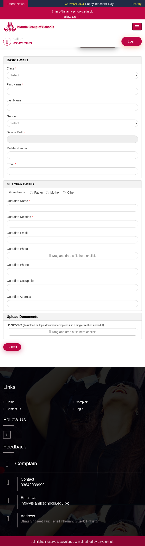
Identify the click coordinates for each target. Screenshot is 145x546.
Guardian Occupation (21, 280)
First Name (14, 84)
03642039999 (33, 485)
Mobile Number (17, 148)
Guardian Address (19, 296)
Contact (27, 479)
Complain (82, 402)
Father (36, 192)
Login (131, 41)
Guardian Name (17, 201)
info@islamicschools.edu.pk (72, 11)
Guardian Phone (18, 265)
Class (10, 68)
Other (69, 192)
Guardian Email (17, 233)
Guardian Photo (17, 249)
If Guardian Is (18, 192)
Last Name (14, 100)
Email (10, 164)
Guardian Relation (19, 217)
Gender (12, 116)
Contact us (13, 409)
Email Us (28, 498)
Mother (53, 192)
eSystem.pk (105, 541)
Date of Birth (15, 132)
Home (10, 402)
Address (28, 516)
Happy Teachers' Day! (94, 4)
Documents (14, 325)
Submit (12, 347)
